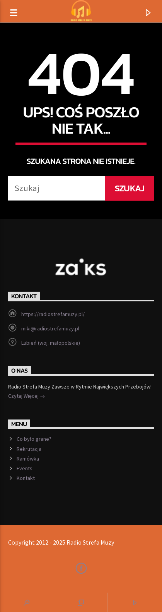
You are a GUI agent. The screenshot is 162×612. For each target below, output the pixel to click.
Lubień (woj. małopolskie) (50, 342)
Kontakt (26, 477)
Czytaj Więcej (26, 396)
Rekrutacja (29, 448)
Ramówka (28, 458)
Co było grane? (34, 438)
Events (24, 468)
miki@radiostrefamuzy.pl (50, 328)
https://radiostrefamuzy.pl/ (53, 314)
